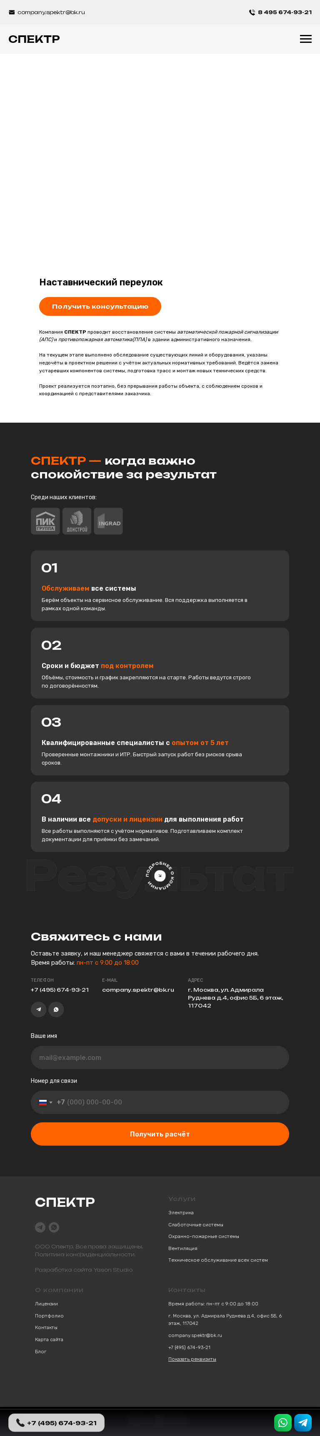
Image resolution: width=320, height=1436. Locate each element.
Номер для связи (54, 1080)
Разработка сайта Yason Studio (83, 1270)
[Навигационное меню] (306, 39)
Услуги (182, 1198)
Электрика (181, 1213)
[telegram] (40, 1227)
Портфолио (49, 1316)
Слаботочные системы (195, 1225)
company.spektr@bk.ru (195, 1335)
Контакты (46, 1327)
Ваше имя (44, 1036)
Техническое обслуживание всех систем (218, 1260)
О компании (59, 1289)
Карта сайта (49, 1339)
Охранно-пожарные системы (203, 1236)
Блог (40, 1351)
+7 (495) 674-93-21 (189, 1347)
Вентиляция (183, 1248)
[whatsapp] (54, 1227)
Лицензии (46, 1304)
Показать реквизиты (192, 1359)
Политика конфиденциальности (85, 1254)
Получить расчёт (160, 1134)
